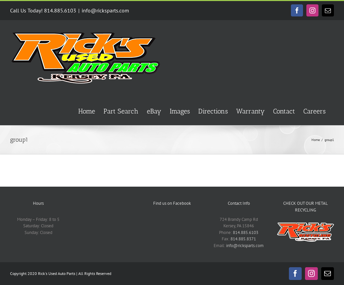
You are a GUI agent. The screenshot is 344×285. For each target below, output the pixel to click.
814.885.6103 (245, 232)
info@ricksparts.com (105, 10)
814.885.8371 (243, 239)
